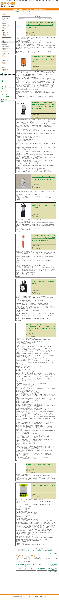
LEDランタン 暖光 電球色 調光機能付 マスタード (39, 464)
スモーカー (4, 55)
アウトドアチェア (5, 32)
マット (3, 30)
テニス (2, 78)
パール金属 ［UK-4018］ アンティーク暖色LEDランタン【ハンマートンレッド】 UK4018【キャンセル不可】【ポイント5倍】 (40, 25)
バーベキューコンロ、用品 (6, 37)
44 (45, 18)
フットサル (4, 94)
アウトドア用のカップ (6, 48)
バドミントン (4, 81)
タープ (3, 20)
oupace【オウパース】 (31, 564)
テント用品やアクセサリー (6, 25)
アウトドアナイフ (5, 69)
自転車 (2, 102)
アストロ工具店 (20, 568)
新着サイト (28, 9)
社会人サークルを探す (18, 9)
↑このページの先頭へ (53, 553)
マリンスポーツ (5, 96)
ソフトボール (4, 76)
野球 (2, 73)
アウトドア (30, 11)
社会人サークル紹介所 (21, 11)
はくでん (31, 568)
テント (3, 13)
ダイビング (4, 99)
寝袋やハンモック (5, 27)
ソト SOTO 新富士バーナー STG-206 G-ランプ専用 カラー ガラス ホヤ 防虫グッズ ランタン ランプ (44, 59)
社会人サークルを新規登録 (40, 9)
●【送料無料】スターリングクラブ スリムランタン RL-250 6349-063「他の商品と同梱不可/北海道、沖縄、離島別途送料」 (43, 238)
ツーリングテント (5, 18)
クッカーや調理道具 (5, 46)
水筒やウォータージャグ (6, 62)
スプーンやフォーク (5, 53)
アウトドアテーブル (5, 34)
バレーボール (4, 86)
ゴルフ (2, 83)
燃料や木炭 (4, 67)
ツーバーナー (4, 39)
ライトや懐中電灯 (5, 60)
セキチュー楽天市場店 (20, 564)
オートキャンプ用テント (6, 16)
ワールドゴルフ (42, 564)
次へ (49, 18)
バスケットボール (6, 89)
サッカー (3, 91)
